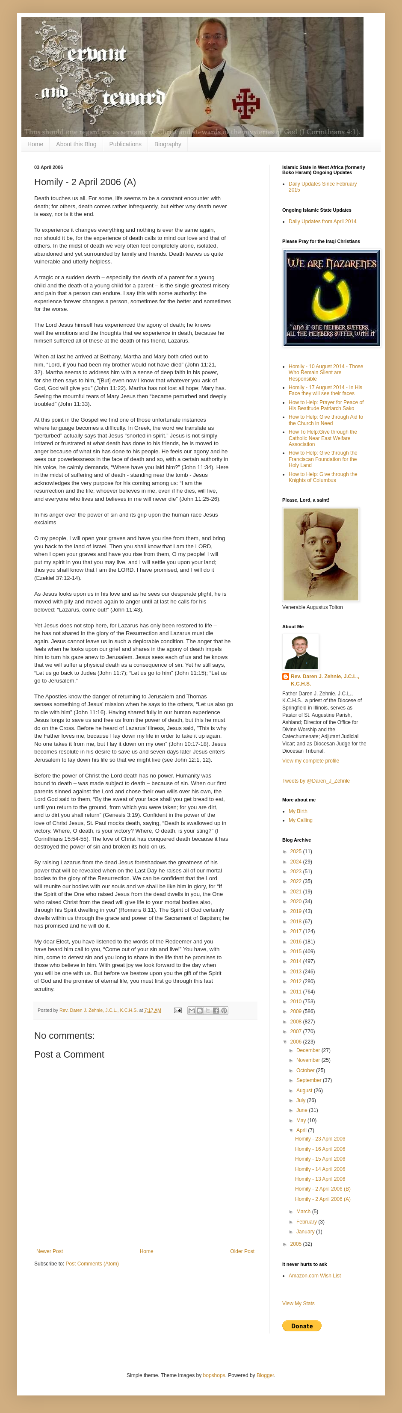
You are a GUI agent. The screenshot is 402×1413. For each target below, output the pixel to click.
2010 (296, 1002)
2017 (296, 931)
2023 (296, 872)
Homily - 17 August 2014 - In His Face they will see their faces (325, 390)
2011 (296, 992)
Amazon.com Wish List (315, 1276)
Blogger (265, 1375)
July (301, 1100)
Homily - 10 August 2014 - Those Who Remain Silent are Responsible (326, 373)
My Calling (301, 820)
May (301, 1120)
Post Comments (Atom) (92, 1264)
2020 (296, 902)
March (304, 1212)
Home (35, 144)
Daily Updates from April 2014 (323, 222)
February (307, 1222)
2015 (296, 952)
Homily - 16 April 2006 (320, 1149)
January (306, 1232)
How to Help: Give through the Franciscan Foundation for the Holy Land (323, 459)
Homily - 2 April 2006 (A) (323, 1199)
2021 (296, 892)
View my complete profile (310, 761)
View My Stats (298, 1304)
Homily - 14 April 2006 (320, 1169)
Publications (125, 144)
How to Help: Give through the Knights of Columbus (323, 477)
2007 (296, 1032)
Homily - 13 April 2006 (320, 1179)
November (309, 1060)
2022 (296, 881)
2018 (296, 922)
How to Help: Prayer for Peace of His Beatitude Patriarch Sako (326, 405)
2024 (296, 862)
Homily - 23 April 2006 (320, 1139)
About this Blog (76, 144)
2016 (296, 942)
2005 (296, 1244)
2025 (296, 851)
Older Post (242, 1251)
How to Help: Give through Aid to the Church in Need (326, 420)
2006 (296, 1042)
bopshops (214, 1375)
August (305, 1091)
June (302, 1110)
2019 (296, 911)
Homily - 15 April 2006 (320, 1159)
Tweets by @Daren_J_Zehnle (316, 781)
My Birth (298, 811)
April (302, 1130)
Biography (167, 144)
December (309, 1050)
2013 (296, 972)
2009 (296, 1011)
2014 (296, 961)
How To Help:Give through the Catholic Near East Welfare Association (323, 438)
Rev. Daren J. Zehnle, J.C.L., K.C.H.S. (325, 680)
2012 (296, 981)
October (306, 1070)
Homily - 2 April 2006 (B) (323, 1189)
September (309, 1080)
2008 (296, 1022)
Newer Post (49, 1251)
